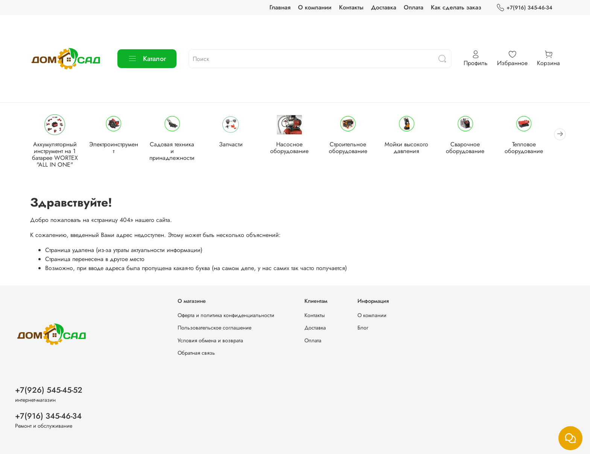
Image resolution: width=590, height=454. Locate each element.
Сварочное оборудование (474, 148)
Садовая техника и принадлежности (175, 148)
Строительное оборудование (355, 148)
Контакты (351, 7)
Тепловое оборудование (534, 148)
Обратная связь (196, 353)
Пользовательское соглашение (214, 327)
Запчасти (235, 145)
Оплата (413, 7)
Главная (279, 7)
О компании (314, 7)
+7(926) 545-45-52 (48, 390)
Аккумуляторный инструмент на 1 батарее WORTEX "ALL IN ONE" (56, 155)
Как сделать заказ (456, 7)
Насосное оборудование (295, 148)
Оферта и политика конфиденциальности (226, 315)
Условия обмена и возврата (210, 340)
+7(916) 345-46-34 (524, 8)
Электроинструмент (115, 145)
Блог (362, 327)
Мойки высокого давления (414, 148)
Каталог (147, 59)
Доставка (383, 7)
